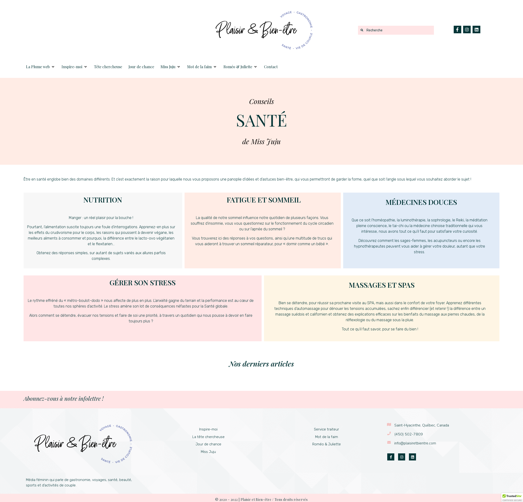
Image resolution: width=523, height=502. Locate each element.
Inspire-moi (208, 429)
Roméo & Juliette (326, 444)
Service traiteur (326, 429)
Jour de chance (208, 444)
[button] (41, 67)
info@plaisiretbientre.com (415, 443)
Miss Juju (208, 452)
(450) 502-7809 (408, 434)
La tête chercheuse (208, 437)
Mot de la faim (326, 437)
